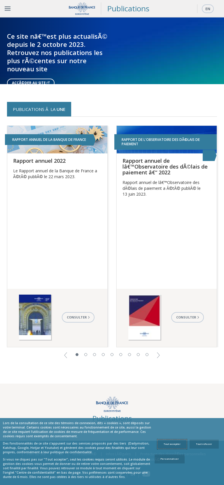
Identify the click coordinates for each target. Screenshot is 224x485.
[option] (112, 50)
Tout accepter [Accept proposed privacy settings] (172, 443)
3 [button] (94, 354)
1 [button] (77, 354)
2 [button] (85, 354)
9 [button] (147, 354)
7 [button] (129, 354)
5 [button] (112, 354)
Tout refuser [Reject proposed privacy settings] (204, 443)
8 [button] (138, 354)
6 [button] (120, 354)
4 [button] (103, 354)
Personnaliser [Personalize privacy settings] (169, 458)
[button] (66, 354)
